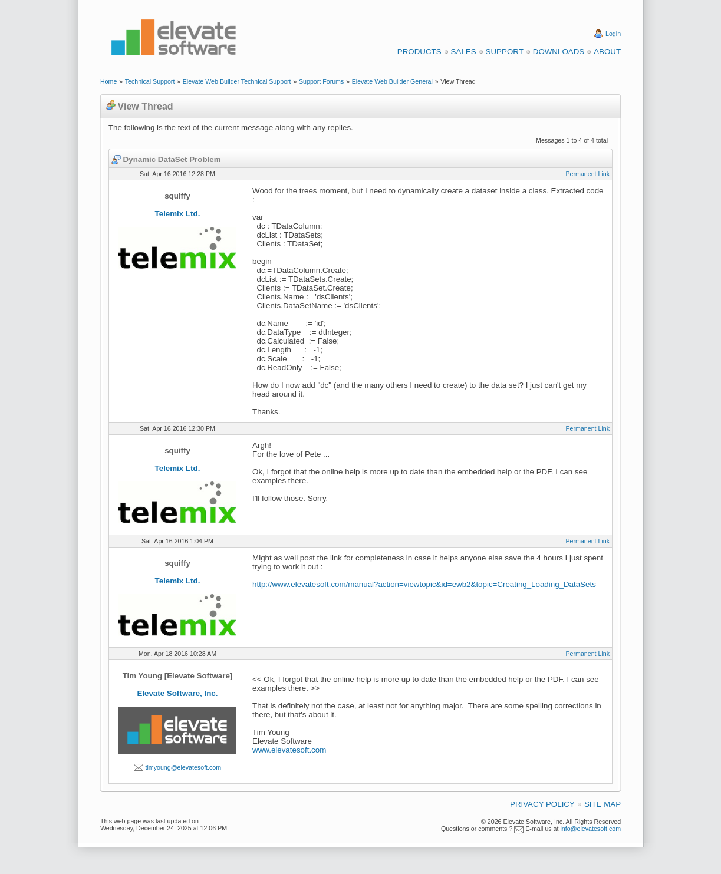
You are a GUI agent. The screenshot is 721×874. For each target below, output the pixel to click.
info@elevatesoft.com (590, 828)
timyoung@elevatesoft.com (183, 767)
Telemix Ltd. (177, 213)
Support (505, 51)
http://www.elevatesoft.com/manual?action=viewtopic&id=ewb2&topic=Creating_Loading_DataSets (424, 584)
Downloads (558, 51)
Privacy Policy (542, 804)
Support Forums (321, 81)
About (607, 51)
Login (613, 33)
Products (419, 51)
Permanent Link (587, 173)
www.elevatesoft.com (289, 750)
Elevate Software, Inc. (177, 693)
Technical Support (150, 81)
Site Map (602, 804)
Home (108, 81)
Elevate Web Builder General (392, 81)
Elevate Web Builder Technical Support (237, 81)
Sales (463, 51)
